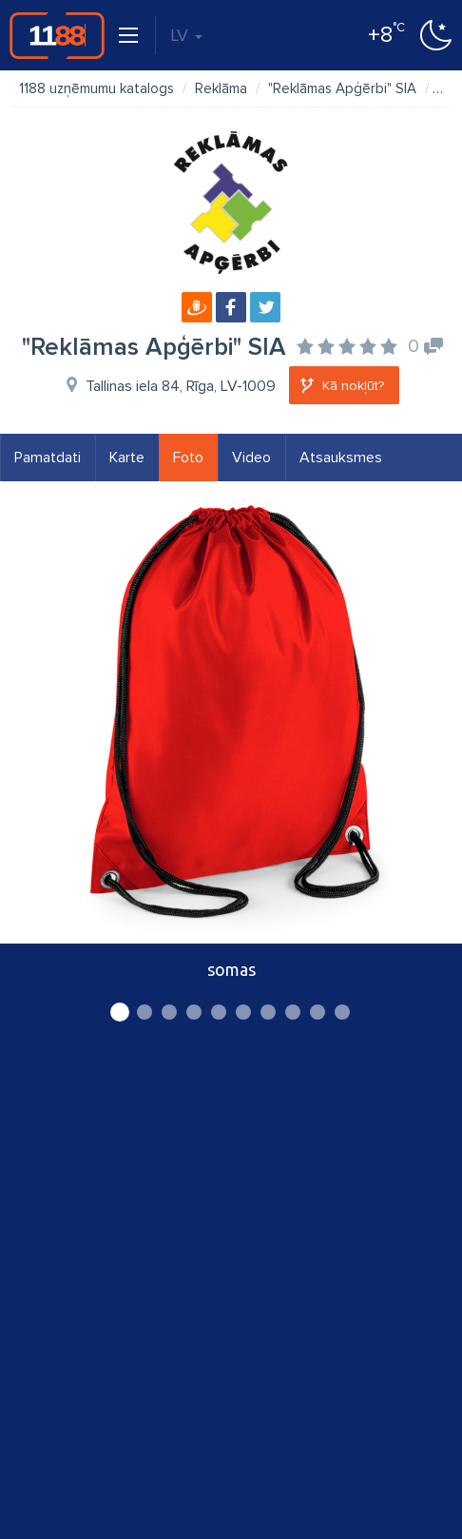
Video (251, 457)
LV (186, 35)
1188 (57, 35)
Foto (188, 457)
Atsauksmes (340, 457)
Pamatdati (47, 457)
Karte (126, 457)
